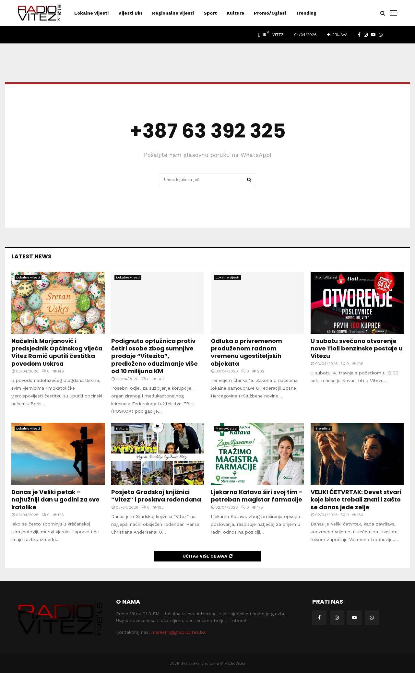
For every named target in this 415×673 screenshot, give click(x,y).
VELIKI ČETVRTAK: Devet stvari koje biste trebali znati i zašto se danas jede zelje (356, 499)
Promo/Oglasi (270, 13)
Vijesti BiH (130, 13)
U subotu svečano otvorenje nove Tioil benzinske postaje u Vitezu (357, 348)
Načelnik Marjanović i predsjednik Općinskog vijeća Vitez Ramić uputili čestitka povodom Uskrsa (56, 352)
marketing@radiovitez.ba (178, 632)
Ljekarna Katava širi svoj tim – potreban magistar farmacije (256, 495)
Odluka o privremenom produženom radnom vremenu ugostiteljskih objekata (246, 352)
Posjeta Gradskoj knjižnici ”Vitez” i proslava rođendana (156, 495)
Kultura (235, 13)
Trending (306, 13)
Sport (210, 13)
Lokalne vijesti (91, 13)
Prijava (337, 34)
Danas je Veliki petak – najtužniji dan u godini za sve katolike (55, 499)
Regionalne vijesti (173, 13)
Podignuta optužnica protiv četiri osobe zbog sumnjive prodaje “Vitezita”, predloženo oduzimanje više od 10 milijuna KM (154, 356)
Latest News (31, 256)
